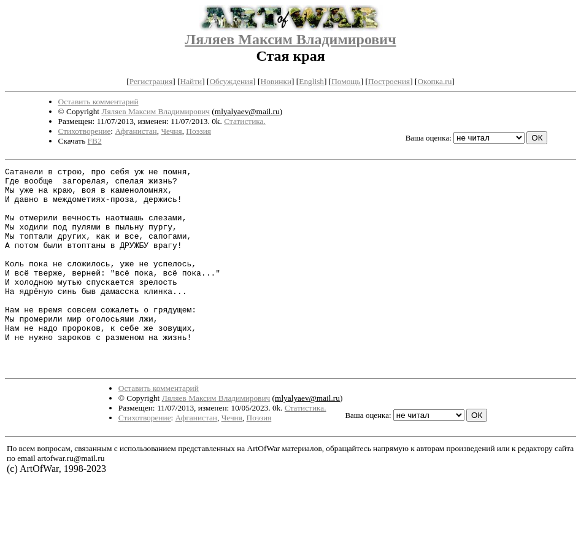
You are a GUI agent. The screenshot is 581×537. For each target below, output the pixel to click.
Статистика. (245, 121)
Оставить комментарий (98, 101)
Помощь (345, 81)
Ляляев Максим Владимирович (290, 39)
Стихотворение (84, 131)
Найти (191, 81)
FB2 (95, 140)
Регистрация (151, 81)
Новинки (276, 81)
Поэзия (198, 131)
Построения (389, 81)
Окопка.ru (434, 81)
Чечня (171, 131)
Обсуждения (231, 81)
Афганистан (135, 131)
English (311, 81)
